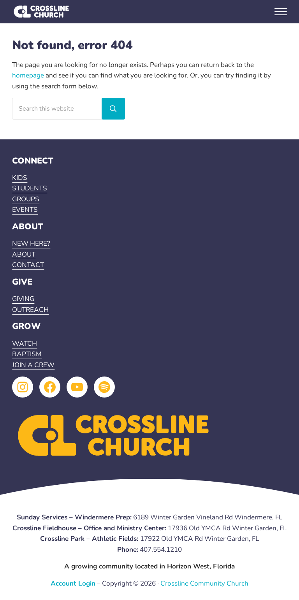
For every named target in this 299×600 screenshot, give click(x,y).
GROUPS (25, 199)
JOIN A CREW (33, 365)
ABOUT (23, 254)
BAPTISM (27, 354)
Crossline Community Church (204, 583)
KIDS (19, 177)
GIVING (23, 298)
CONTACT (28, 264)
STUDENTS (29, 188)
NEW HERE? (31, 243)
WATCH (24, 343)
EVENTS (25, 209)
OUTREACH (30, 309)
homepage (28, 75)
